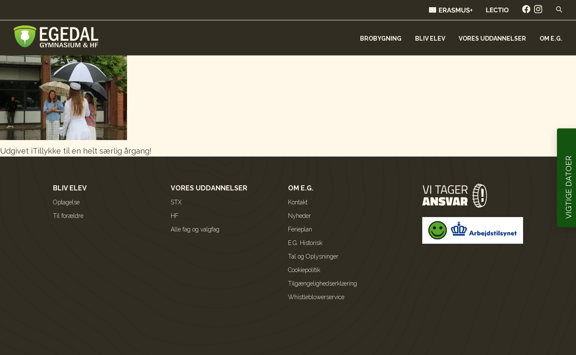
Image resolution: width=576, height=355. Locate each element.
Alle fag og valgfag (195, 229)
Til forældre (68, 215)
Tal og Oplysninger (313, 256)
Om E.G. (551, 38)
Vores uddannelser (492, 38)
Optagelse (66, 202)
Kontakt (297, 202)
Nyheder (299, 215)
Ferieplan (300, 229)
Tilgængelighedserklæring (322, 283)
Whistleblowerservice (316, 297)
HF (174, 215)
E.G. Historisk (305, 242)
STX (176, 202)
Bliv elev (430, 38)
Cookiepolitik (304, 270)
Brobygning (381, 38)
